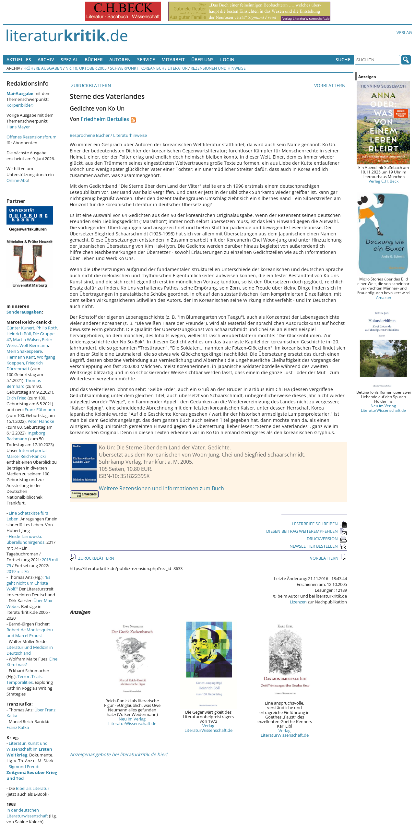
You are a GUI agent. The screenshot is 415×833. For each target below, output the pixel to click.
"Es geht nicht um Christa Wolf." (28, 583)
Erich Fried (16, 398)
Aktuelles (18, 59)
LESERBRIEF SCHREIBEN (319, 524)
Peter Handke (41, 421)
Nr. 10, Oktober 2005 (86, 68)
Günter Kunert (20, 328)
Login (227, 59)
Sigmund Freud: (31, 772)
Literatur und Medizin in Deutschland (29, 650)
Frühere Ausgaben (42, 68)
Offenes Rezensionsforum (31, 137)
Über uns (202, 59)
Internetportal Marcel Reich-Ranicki (26, 453)
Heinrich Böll (18, 334)
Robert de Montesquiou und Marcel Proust (29, 632)
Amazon (383, 297)
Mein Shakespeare (24, 351)
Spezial (69, 59)
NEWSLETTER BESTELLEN (318, 546)
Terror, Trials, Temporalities (24, 679)
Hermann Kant (20, 357)
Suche (343, 59)
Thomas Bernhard (23, 383)
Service (146, 59)
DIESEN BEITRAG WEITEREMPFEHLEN (306, 531)
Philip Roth (46, 328)
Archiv (46, 59)
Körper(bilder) (19, 105)
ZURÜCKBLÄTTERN (90, 85)
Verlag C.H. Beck (383, 181)
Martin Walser (26, 339)
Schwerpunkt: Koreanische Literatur (148, 68)
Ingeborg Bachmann (25, 436)
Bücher (94, 59)
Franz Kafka (17, 727)
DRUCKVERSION (327, 538)
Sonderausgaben (24, 312)
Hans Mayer (18, 127)
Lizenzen (298, 602)
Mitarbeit (173, 59)
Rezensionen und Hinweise (218, 68)
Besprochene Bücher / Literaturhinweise (108, 135)
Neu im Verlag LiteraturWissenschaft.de (132, 721)
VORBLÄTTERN (330, 85)
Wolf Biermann (33, 345)
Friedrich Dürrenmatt (24, 366)
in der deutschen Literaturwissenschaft (27, 813)
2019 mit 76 (17, 571)
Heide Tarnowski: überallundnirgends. (25, 539)
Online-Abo (17, 180)
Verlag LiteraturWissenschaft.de (208, 728)
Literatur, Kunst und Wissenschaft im (29, 749)
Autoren (120, 59)
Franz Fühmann (40, 409)
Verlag (404, 32)
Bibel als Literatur (32, 788)
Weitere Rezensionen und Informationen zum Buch (161, 488)
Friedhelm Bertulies (105, 119)
